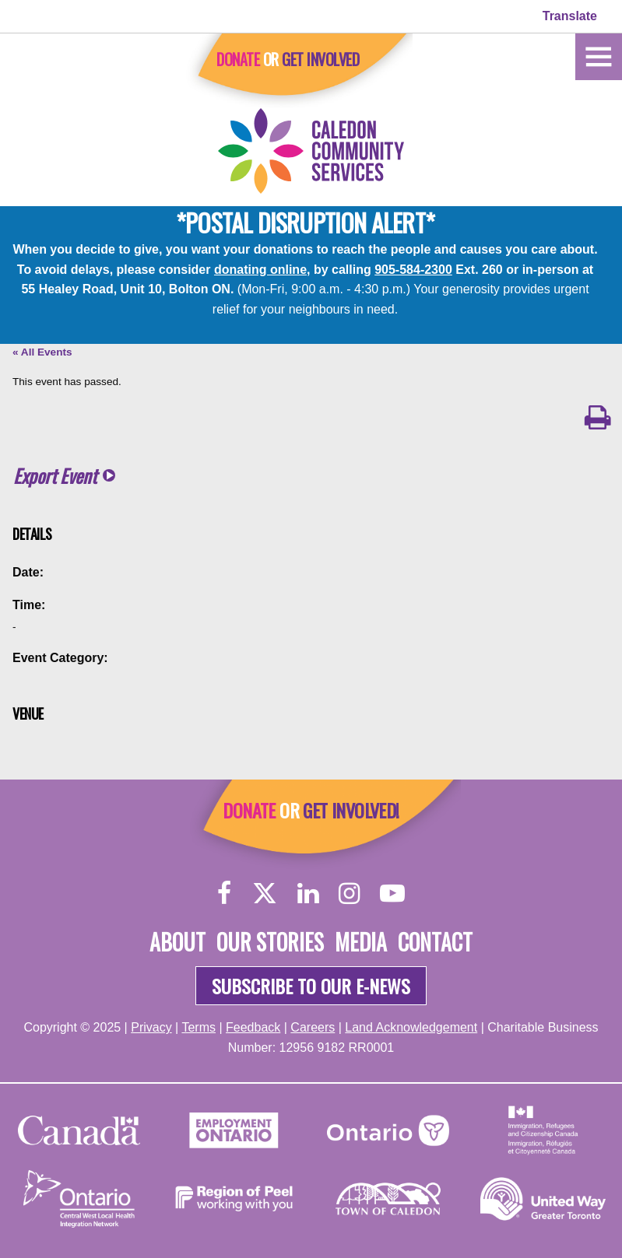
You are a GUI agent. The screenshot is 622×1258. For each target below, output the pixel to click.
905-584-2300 (413, 269)
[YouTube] (392, 892)
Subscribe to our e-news (311, 986)
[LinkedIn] (307, 892)
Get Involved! (351, 810)
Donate (237, 59)
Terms (198, 1027)
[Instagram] (349, 892)
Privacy (151, 1027)
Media (361, 942)
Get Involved (320, 59)
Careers (312, 1027)
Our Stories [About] (270, 942)
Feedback (253, 1027)
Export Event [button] (55, 476)
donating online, (262, 269)
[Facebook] (224, 892)
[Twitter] (264, 892)
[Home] (598, 55)
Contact (435, 942)
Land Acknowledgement (411, 1027)
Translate (570, 16)
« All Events (42, 352)
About (177, 942)
